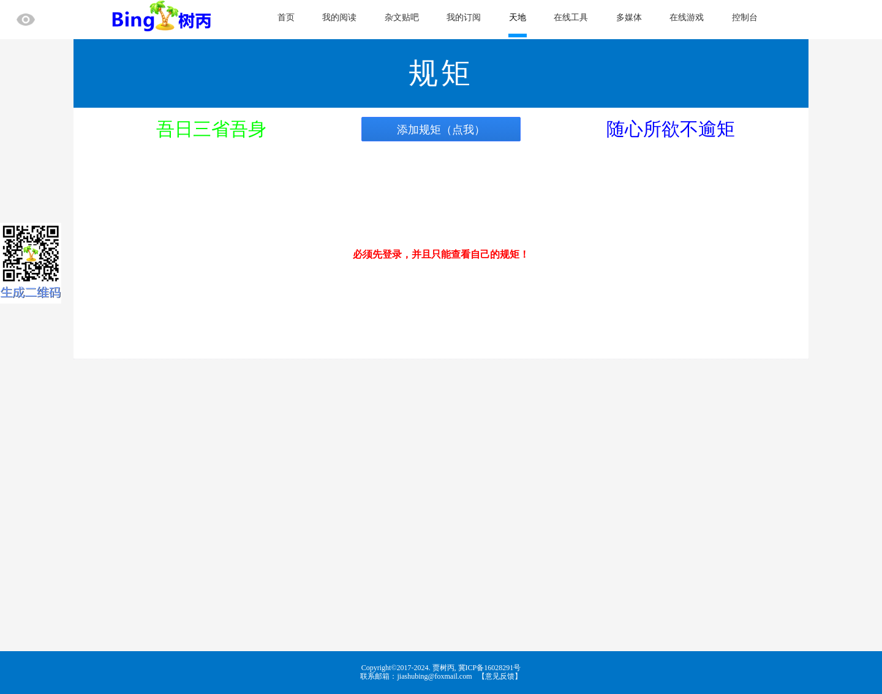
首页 (286, 17)
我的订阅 (464, 17)
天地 (517, 17)
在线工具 (571, 17)
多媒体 (629, 17)
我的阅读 (339, 17)
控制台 (745, 17)
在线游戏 (686, 17)
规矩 (441, 73)
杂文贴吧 (402, 17)
